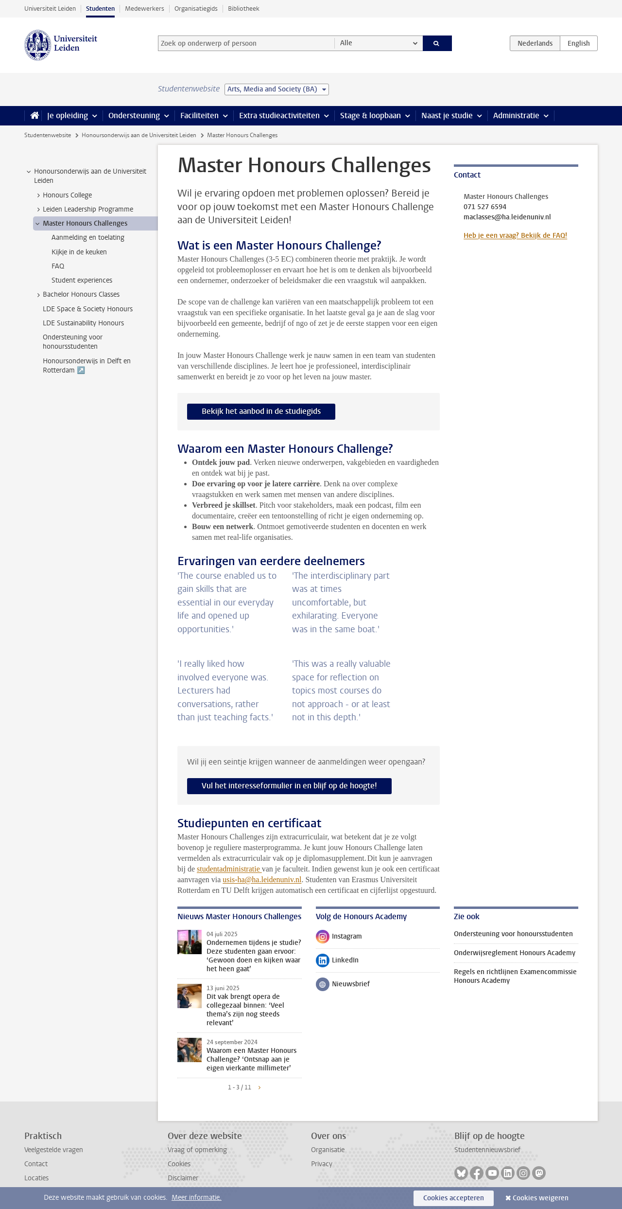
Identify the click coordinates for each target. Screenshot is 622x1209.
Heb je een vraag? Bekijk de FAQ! (515, 235)
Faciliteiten (199, 115)
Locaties (36, 1178)
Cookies (179, 1164)
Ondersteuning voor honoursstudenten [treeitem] (73, 342)
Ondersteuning (134, 115)
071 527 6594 (485, 207)
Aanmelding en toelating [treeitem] (88, 237)
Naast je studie (447, 115)
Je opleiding (67, 115)
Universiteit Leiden (50, 8)
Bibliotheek (243, 8)
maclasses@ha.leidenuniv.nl (507, 217)
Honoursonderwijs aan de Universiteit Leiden (139, 135)
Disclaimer (183, 1178)
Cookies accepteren (453, 1198)
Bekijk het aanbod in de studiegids (261, 411)
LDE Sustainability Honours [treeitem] (83, 323)
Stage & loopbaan (370, 115)
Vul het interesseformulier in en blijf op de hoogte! (289, 786)
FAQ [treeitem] (58, 266)
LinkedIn (337, 962)
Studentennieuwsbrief (487, 1150)
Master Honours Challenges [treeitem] (80, 224)
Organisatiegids (196, 8)
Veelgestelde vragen (53, 1150)
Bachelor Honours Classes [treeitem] (77, 295)
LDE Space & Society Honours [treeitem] (88, 309)
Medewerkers (144, 8)
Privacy (321, 1164)
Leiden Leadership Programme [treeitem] (83, 209)
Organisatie (328, 1150)
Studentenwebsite (47, 135)
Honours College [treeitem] (63, 195)
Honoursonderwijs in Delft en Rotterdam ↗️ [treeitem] (87, 365)
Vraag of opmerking (197, 1150)
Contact (36, 1164)
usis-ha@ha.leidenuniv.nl (262, 879)
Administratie (516, 115)
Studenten (100, 8)
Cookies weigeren (541, 1198)
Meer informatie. (197, 1197)
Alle (346, 43)
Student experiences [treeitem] (82, 280)
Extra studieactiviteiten (279, 115)
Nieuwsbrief (343, 986)
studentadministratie (229, 869)
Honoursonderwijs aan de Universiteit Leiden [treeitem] (85, 176)
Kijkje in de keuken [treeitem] (79, 252)
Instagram (339, 938)
